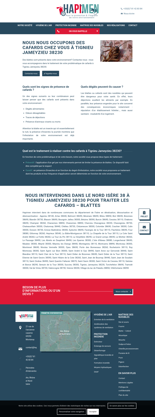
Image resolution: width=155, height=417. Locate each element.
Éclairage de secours (102, 346)
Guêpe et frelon (125, 344)
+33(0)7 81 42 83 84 (132, 8)
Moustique (123, 335)
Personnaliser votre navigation (71, 412)
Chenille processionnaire (128, 349)
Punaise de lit (124, 353)
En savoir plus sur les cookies (122, 406)
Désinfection (124, 366)
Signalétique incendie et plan (103, 357)
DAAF (96, 372)
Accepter (93, 412)
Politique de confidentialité (124, 389)
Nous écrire (129, 13)
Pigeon (121, 362)
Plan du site (123, 395)
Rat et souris (124, 322)
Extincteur (98, 342)
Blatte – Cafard (125, 331)
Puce (121, 358)
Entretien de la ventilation (104, 319)
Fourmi (121, 326)
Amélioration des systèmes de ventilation (103, 326)
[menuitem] (25, 25)
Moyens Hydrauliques (102, 367)
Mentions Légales (126, 383)
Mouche (122, 340)
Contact (122, 378)
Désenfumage (99, 350)
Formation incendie (102, 363)
